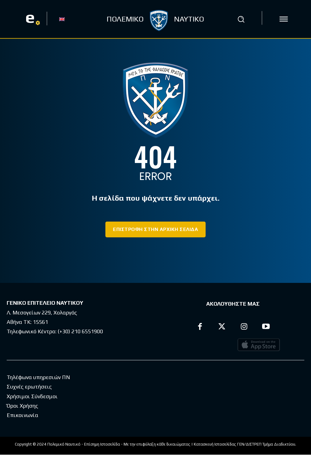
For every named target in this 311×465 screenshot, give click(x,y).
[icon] (284, 19)
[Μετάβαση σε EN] (62, 19)
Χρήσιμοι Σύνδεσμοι (32, 406)
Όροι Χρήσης (22, 416)
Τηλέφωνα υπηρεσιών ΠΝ (38, 387)
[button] (241, 19)
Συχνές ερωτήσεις (29, 397)
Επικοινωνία (22, 425)
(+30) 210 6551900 (80, 331)
